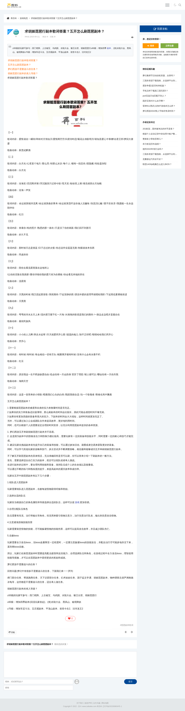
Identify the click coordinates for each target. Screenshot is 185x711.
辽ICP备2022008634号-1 (112, 706)
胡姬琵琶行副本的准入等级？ (23, 73)
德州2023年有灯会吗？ (153, 149)
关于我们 (79, 703)
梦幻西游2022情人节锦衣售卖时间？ (159, 111)
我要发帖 (162, 28)
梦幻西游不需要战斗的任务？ (23, 69)
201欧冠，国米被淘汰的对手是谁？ (158, 129)
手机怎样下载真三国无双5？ (155, 91)
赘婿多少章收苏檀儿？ (153, 139)
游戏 (77, 502)
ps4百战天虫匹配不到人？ (154, 96)
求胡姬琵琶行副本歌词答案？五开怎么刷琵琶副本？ (54, 18)
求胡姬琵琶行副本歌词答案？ (23, 60)
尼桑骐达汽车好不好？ (153, 159)
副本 (109, 48)
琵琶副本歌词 (127, 625)
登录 (152, 46)
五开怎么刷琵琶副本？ (19, 65)
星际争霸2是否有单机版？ (154, 85)
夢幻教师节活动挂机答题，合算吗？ (159, 75)
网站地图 (105, 703)
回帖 (13, 632)
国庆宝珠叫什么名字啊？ (154, 101)
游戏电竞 (24, 18)
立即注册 (169, 46)
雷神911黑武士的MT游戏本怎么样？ (159, 106)
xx (16, 36)
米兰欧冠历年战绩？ (152, 144)
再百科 (14, 18)
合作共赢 (96, 703)
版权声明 (88, 703)
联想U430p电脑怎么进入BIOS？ (157, 164)
